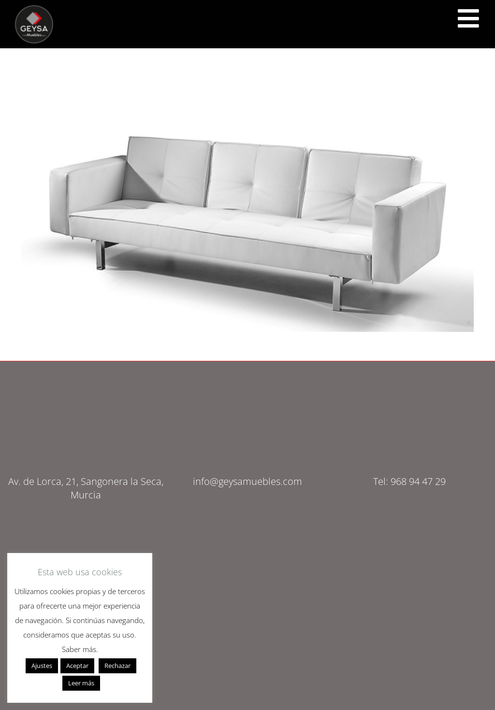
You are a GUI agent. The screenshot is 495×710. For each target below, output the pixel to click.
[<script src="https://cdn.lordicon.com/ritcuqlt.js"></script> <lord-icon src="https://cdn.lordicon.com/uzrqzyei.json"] (468, 18)
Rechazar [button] (117, 665)
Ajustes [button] (41, 665)
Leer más (81, 683)
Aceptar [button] (77, 665)
